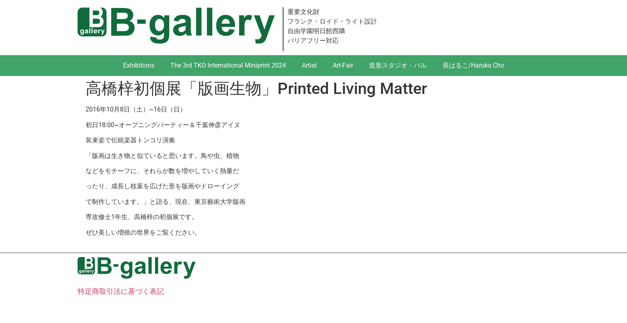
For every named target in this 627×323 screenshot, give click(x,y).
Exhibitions (138, 65)
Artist (309, 65)
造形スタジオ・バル (398, 65)
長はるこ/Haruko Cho (473, 65)
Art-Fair (343, 65)
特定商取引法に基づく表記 (121, 291)
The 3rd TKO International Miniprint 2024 (228, 65)
